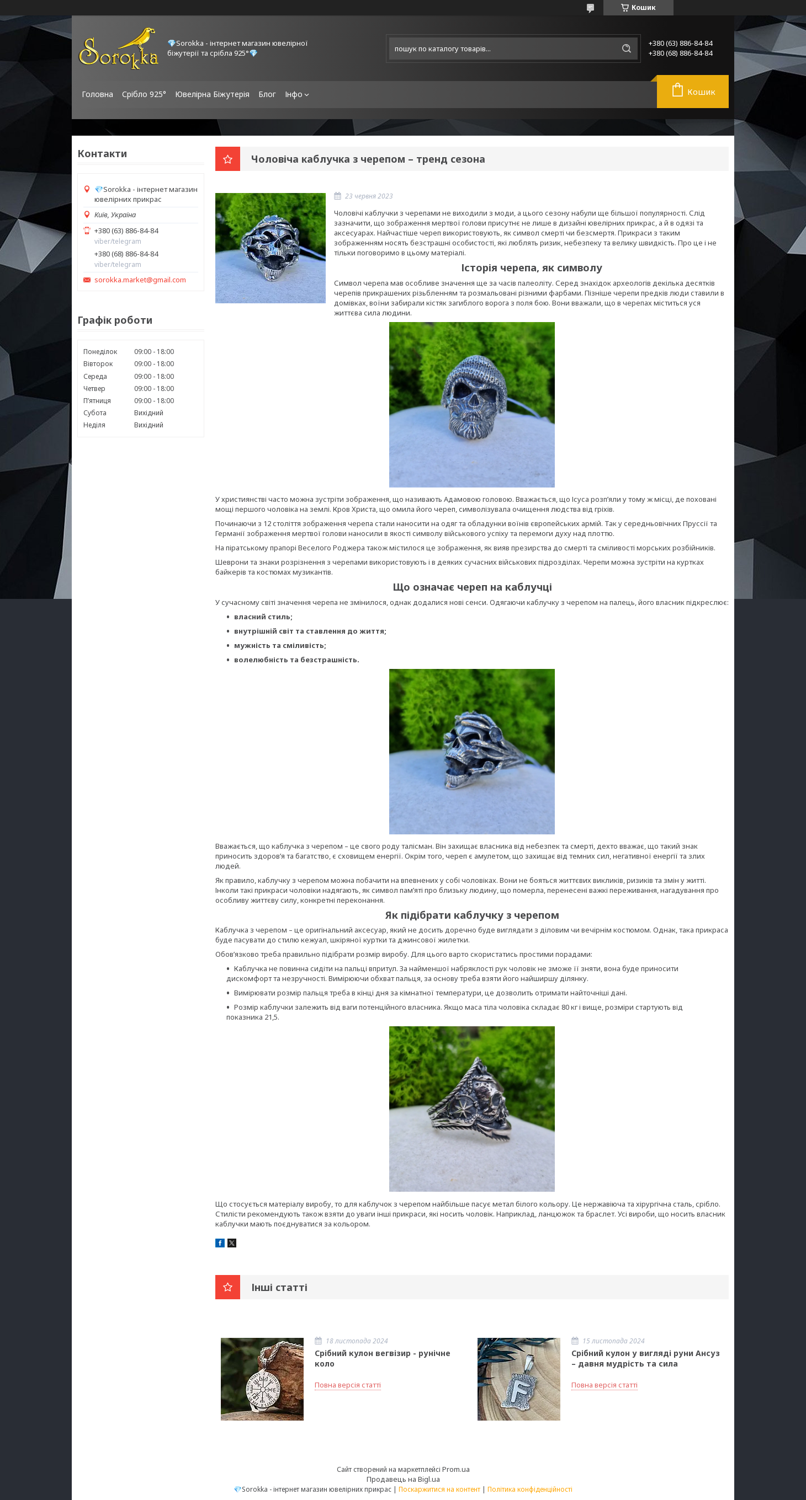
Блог (267, 94)
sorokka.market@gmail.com (140, 280)
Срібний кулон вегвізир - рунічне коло (382, 1358)
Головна (97, 94)
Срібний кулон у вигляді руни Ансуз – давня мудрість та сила (645, 1358)
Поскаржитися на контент (439, 1489)
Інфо (294, 94)
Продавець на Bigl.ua (403, 1479)
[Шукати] (627, 49)
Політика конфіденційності (529, 1489)
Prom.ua (456, 1469)
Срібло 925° (144, 94)
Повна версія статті (348, 1385)
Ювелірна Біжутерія (212, 94)
